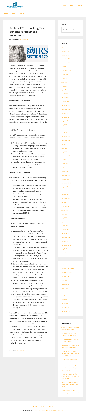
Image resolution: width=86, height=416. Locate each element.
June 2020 (64, 214)
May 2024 (64, 132)
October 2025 (65, 66)
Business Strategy (66, 272)
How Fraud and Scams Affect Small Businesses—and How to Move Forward (70, 376)
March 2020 (64, 225)
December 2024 (65, 105)
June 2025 (64, 82)
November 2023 (65, 140)
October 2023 (65, 144)
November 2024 (65, 109)
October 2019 (65, 241)
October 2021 (65, 179)
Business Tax (65, 276)
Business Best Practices (68, 268)
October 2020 (65, 202)
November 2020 (65, 198)
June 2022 (64, 167)
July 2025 (64, 78)
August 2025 (64, 74)
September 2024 (66, 117)
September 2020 (66, 206)
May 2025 (64, 86)
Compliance (64, 280)
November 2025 (65, 63)
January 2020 (65, 229)
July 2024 (64, 125)
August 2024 (64, 121)
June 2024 (64, 129)
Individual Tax (65, 284)
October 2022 (65, 160)
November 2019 (65, 237)
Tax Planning (20, 350)
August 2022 (64, 163)
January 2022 (65, 171)
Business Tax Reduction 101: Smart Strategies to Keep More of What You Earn (70, 368)
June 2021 (64, 191)
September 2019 (66, 245)
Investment (64, 288)
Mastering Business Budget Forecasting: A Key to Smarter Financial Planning (70, 354)
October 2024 (65, 113)
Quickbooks (64, 292)
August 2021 (64, 187)
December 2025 (65, 59)
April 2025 (64, 90)
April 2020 (64, 222)
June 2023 (64, 148)
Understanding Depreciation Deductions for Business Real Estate (69, 384)
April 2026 (64, 47)
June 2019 (64, 253)
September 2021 (66, 183)
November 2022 (65, 156)
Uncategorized (65, 311)
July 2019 (64, 249)
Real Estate (64, 296)
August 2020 (64, 210)
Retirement (64, 303)
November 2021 (65, 175)
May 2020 (64, 218)
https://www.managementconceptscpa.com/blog (48, 410)
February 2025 (65, 97)
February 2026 (65, 51)
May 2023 (64, 152)
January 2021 (65, 194)
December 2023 (65, 136)
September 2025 (66, 70)
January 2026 (65, 55)
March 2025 (64, 94)
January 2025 (65, 101)
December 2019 (65, 233)
